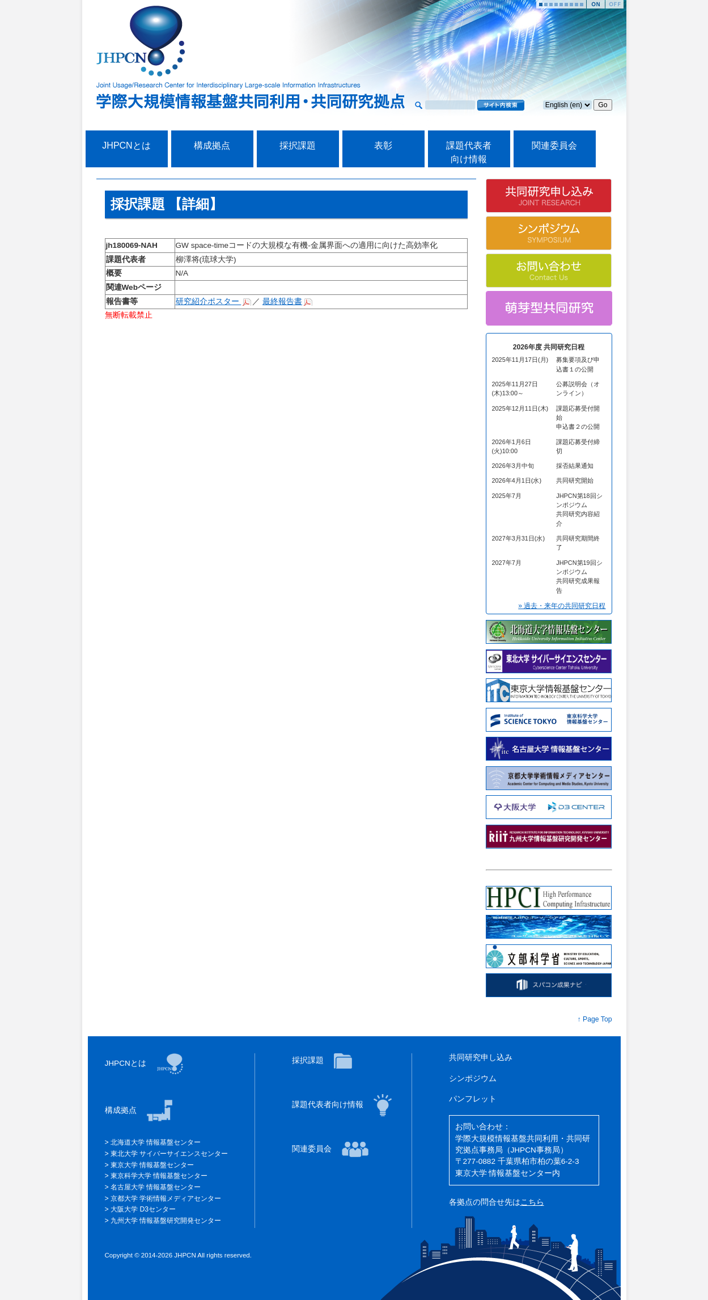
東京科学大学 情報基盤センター (159, 1176)
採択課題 (297, 145)
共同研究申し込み (480, 1057)
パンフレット (473, 1099)
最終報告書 (282, 301)
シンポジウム (473, 1078)
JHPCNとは (126, 145)
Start (596, 4)
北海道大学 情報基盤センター (156, 1142)
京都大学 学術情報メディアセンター (166, 1198)
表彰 (383, 145)
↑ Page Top (595, 1019)
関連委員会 (554, 145)
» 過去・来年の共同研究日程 (561, 606)
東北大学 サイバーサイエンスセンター (169, 1154)
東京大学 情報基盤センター (152, 1165)
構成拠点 (212, 145)
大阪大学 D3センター (143, 1209)
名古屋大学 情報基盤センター (156, 1187)
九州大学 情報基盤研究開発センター (166, 1221)
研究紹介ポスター (208, 301)
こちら (532, 1202)
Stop (614, 4)
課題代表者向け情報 (329, 1104)
